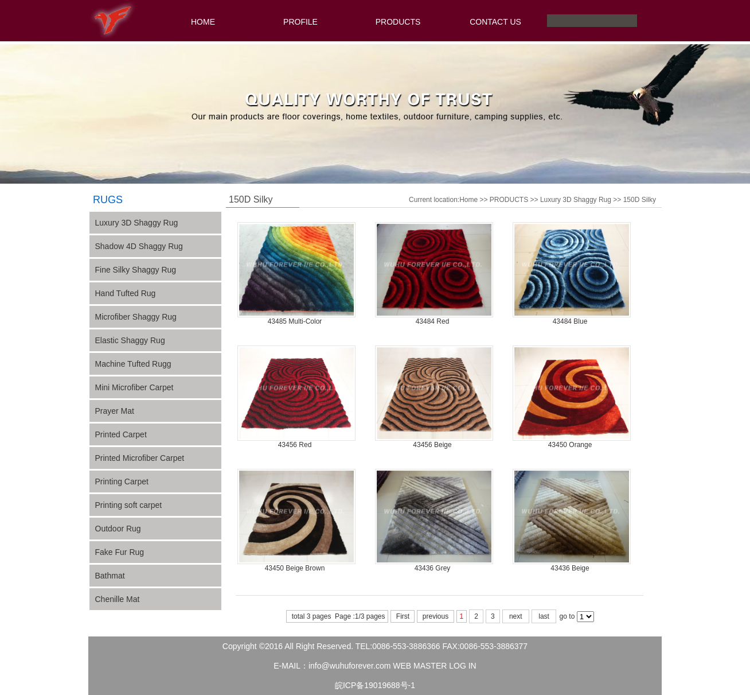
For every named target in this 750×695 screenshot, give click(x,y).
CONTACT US (495, 21)
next (515, 616)
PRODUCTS (398, 21)
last (544, 616)
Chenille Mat (117, 599)
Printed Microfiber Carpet (140, 458)
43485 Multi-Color (295, 321)
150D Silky (639, 200)
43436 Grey (433, 568)
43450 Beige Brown (295, 568)
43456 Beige (432, 445)
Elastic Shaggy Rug (130, 340)
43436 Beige (569, 568)
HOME (203, 21)
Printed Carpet (121, 434)
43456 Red (295, 445)
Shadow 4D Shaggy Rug (139, 246)
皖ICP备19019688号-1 (375, 685)
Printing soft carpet (128, 505)
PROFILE (300, 21)
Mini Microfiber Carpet (134, 387)
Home (468, 200)
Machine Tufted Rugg (133, 363)
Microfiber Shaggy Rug (136, 316)
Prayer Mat (114, 411)
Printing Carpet (122, 481)
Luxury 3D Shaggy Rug (575, 200)
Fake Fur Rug (119, 552)
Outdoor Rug (118, 528)
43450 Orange (570, 445)
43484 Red (433, 321)
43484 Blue (570, 321)
